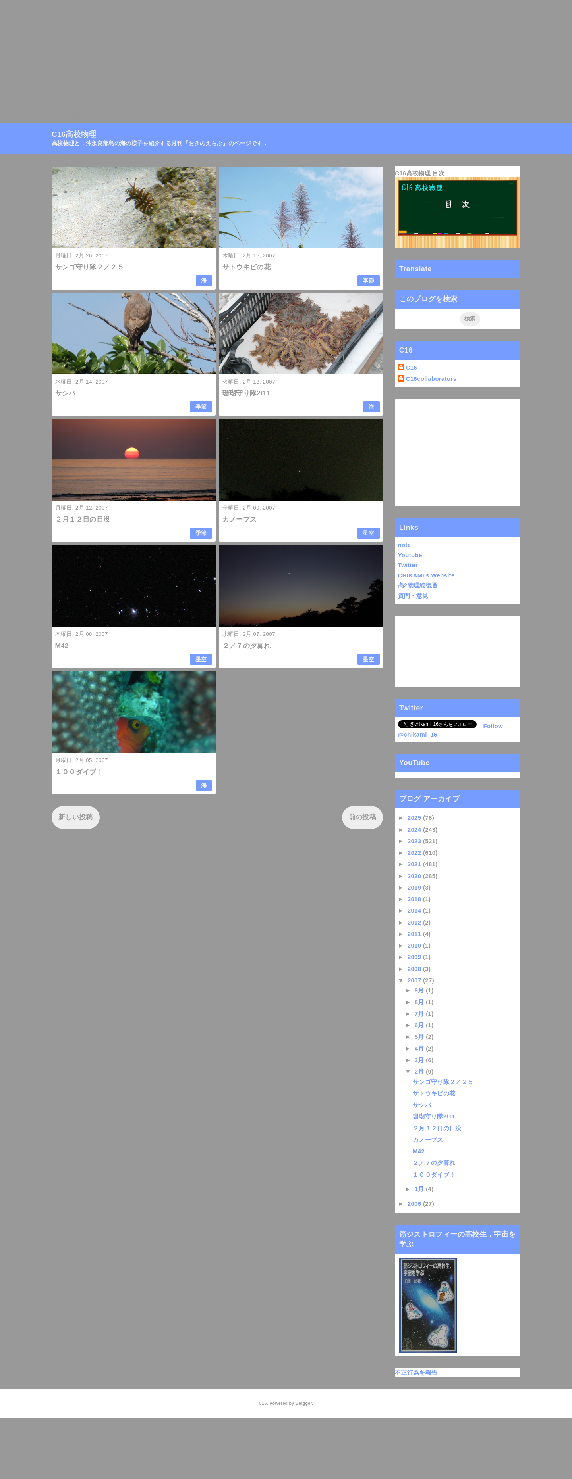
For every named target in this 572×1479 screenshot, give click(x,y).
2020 (415, 876)
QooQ (299, 1431)
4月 (420, 1048)
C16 (411, 367)
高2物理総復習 (418, 585)
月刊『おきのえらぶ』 (181, 116)
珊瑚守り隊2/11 (246, 393)
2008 (415, 968)
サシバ (65, 393)
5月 (420, 1036)
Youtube (410, 555)
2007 (415, 980)
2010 (415, 945)
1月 (420, 1189)
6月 (420, 1025)
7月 (420, 1013)
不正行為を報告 (416, 1372)
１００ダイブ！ (79, 772)
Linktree (236, 116)
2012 (415, 922)
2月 (420, 1071)
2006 (415, 1203)
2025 (415, 817)
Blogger (304, 1403)
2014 (415, 910)
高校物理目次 (119, 116)
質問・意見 (413, 595)
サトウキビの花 (246, 267)
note (404, 544)
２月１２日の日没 (82, 519)
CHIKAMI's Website (426, 575)
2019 (415, 887)
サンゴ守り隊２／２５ (89, 267)
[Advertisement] (238, 55)
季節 (368, 281)
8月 (420, 1002)
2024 (415, 829)
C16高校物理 (72, 116)
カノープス (239, 519)
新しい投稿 (75, 817)
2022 (415, 852)
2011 (415, 933)
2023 (415, 841)
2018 (415, 899)
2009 (415, 956)
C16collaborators (431, 378)
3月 (420, 1060)
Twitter (408, 565)
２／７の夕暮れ (246, 646)
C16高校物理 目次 (419, 173)
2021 (415, 864)
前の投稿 (362, 817)
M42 (62, 646)
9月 (420, 990)
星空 (368, 533)
